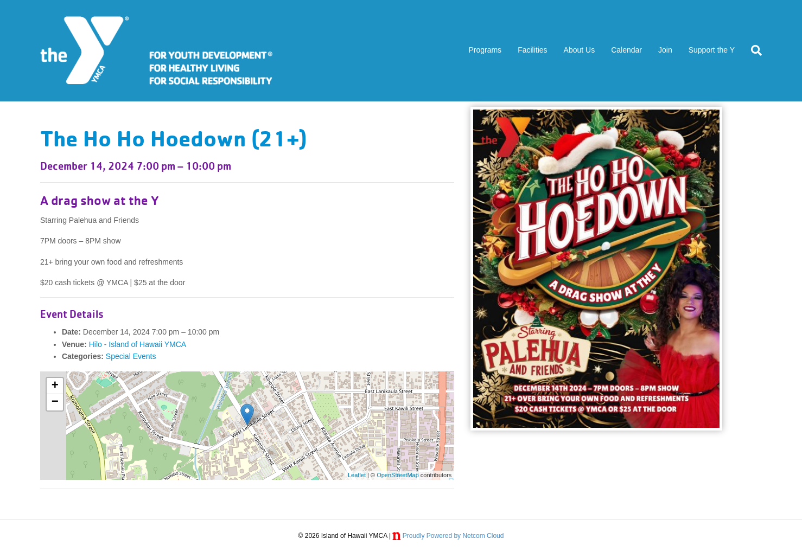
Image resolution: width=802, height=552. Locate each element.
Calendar (626, 50)
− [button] (55, 402)
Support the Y (712, 50)
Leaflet (357, 475)
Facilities (532, 50)
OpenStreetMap (398, 475)
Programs (484, 50)
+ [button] (55, 386)
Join (665, 50)
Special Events (131, 356)
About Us (579, 50)
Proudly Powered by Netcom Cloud (453, 536)
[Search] (752, 50)
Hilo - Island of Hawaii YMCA (137, 344)
